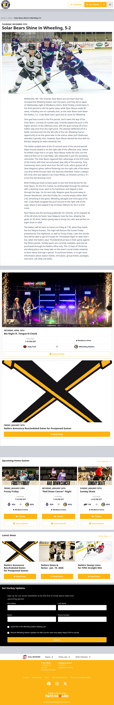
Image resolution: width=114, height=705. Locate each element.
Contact (26, 677)
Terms (47, 677)
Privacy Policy (37, 677)
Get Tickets (92, 4)
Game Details (57, 354)
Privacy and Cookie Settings (80, 677)
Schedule (75, 4)
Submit (57, 640)
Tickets (20, 516)
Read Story (57, 434)
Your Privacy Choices (59, 677)
